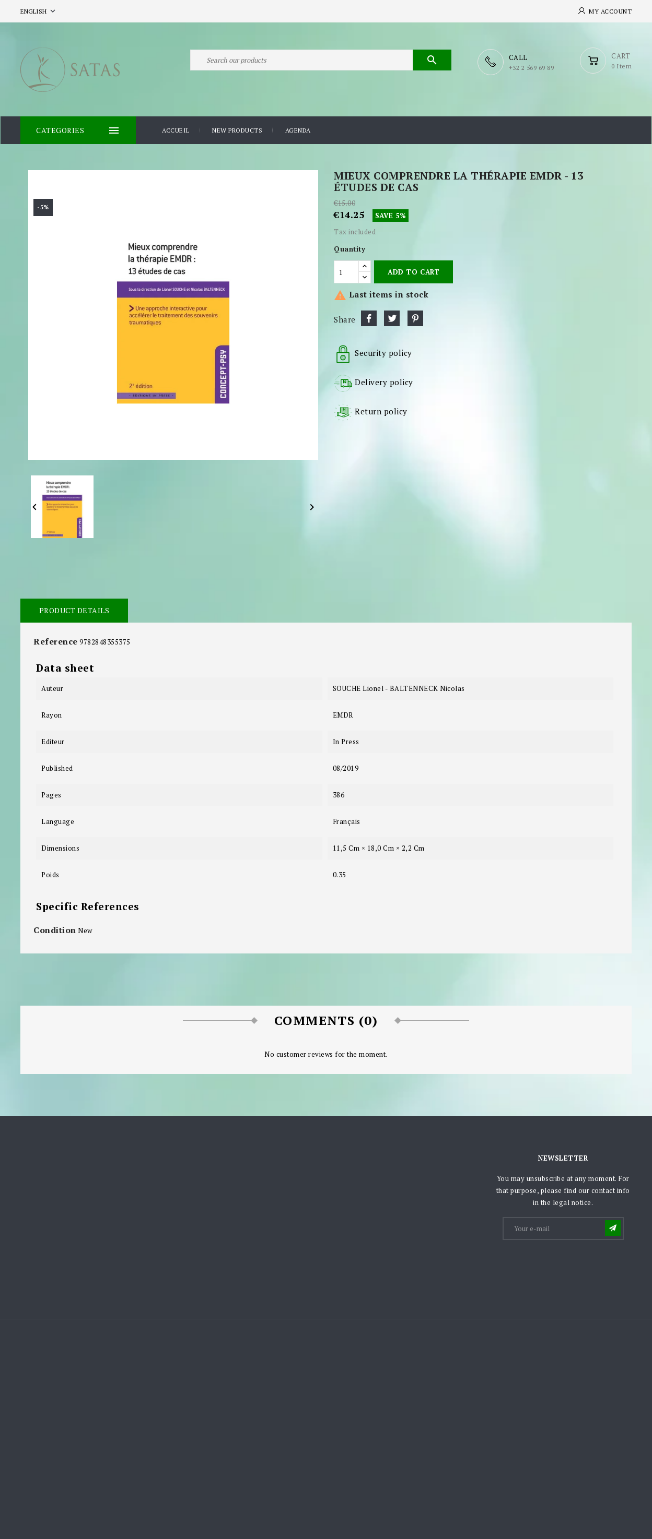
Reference (55, 641)
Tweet (392, 318)
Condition (54, 929)
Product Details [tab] (74, 610)
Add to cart (413, 271)
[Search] (320, 61)
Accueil (176, 130)
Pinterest (415, 318)
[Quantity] (346, 271)
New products (237, 130)
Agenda (298, 130)
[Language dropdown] (38, 11)
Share (369, 318)
